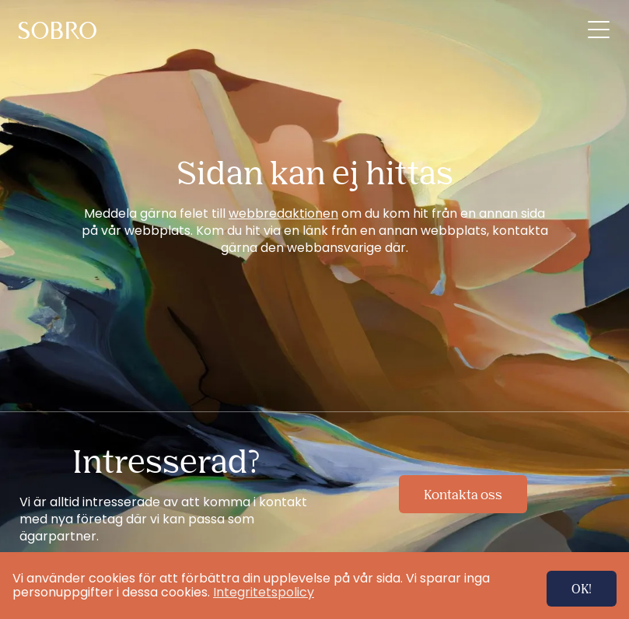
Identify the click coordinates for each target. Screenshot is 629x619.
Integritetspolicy (263, 592)
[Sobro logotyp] (60, 30)
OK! (581, 588)
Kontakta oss (463, 494)
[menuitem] (60, 30)
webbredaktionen (283, 213)
